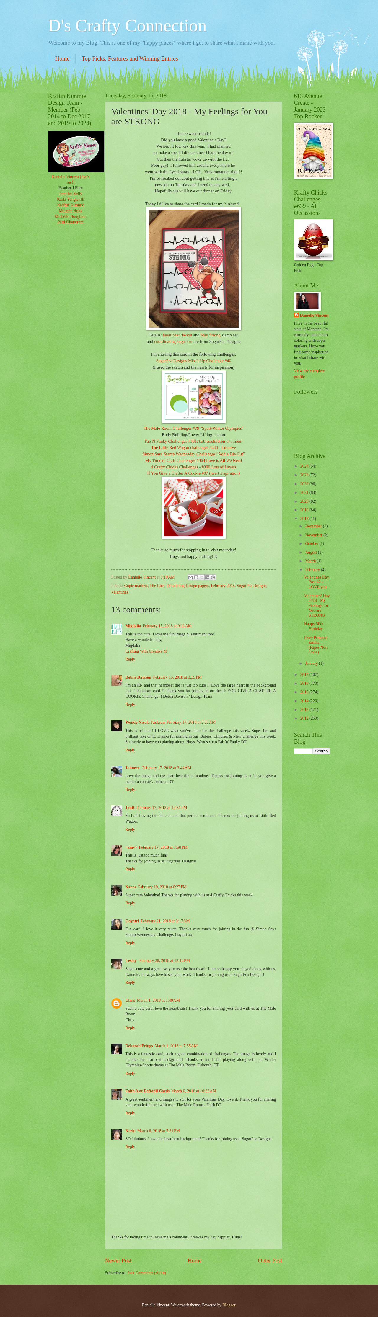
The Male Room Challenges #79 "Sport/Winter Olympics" (194, 428)
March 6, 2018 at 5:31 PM (158, 1131)
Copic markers (136, 586)
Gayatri (132, 921)
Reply (130, 659)
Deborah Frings (139, 1046)
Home (62, 58)
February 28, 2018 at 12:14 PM (164, 960)
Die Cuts (157, 586)
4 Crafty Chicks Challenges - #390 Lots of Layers (193, 467)
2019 (304, 510)
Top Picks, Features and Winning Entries (130, 58)
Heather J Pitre (70, 188)
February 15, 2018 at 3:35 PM (177, 677)
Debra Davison (138, 677)
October (312, 543)
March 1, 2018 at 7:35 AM (176, 1046)
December (314, 526)
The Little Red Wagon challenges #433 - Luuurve (193, 447)
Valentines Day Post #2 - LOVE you (316, 582)
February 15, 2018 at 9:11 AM (167, 626)
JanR (130, 807)
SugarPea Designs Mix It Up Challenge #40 (193, 360)
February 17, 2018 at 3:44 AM (166, 768)
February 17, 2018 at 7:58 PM (163, 847)
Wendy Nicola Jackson (145, 722)
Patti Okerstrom (71, 222)
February (313, 570)
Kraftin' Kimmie (70, 205)
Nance (131, 887)
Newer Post (118, 1260)
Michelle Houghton (71, 216)
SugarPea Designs (251, 586)
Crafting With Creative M (146, 651)
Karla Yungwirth (70, 199)
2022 (304, 484)
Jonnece (133, 768)
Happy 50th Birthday (313, 626)
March (311, 561)
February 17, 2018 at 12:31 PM (161, 807)
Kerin (131, 1131)
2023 (304, 475)
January (312, 663)
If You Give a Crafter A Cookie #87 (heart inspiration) (193, 473)
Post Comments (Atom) (146, 1273)
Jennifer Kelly (70, 194)
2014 (304, 701)
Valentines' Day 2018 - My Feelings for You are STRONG (317, 605)
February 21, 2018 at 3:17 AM (165, 921)
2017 (304, 674)
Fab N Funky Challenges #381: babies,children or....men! (194, 441)
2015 (304, 692)
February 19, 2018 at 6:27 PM (162, 887)
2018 (304, 519)
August (311, 552)
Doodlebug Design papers (188, 586)
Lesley (132, 960)
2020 (304, 501)
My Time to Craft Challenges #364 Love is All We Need (193, 460)
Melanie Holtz (70, 211)
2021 (304, 492)
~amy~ (131, 847)
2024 (304, 466)
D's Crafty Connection (127, 25)
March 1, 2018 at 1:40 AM (158, 1000)
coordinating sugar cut (173, 341)
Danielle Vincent (314, 315)
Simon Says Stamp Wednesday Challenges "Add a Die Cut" (193, 454)
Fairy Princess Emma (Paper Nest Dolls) (316, 645)
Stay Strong (211, 335)
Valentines (119, 592)
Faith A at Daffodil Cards (148, 1091)
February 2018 (223, 586)
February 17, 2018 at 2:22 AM (191, 722)
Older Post (270, 1260)
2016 (304, 683)
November (314, 535)
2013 (304, 709)
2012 (304, 718)
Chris (130, 1000)
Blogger (228, 1305)
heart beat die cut (177, 335)
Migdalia (133, 626)
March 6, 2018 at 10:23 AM (193, 1091)
